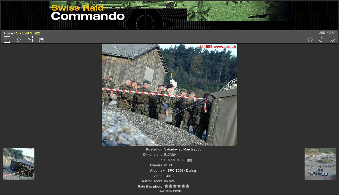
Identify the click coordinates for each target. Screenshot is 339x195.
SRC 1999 (175, 170)
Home (8, 33)
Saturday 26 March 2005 (182, 149)
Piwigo (177, 190)
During (191, 170)
